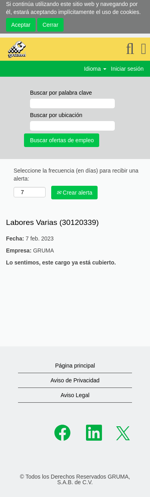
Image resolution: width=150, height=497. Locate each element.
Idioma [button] (95, 69)
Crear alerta (74, 192)
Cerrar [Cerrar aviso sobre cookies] (50, 25)
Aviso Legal (74, 395)
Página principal (75, 365)
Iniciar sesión (127, 69)
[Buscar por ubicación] (72, 126)
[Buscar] (130, 49)
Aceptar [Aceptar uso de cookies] (20, 25)
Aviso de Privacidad (75, 380)
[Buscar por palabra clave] (72, 103)
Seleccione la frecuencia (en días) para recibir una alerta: (76, 174)
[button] (144, 49)
